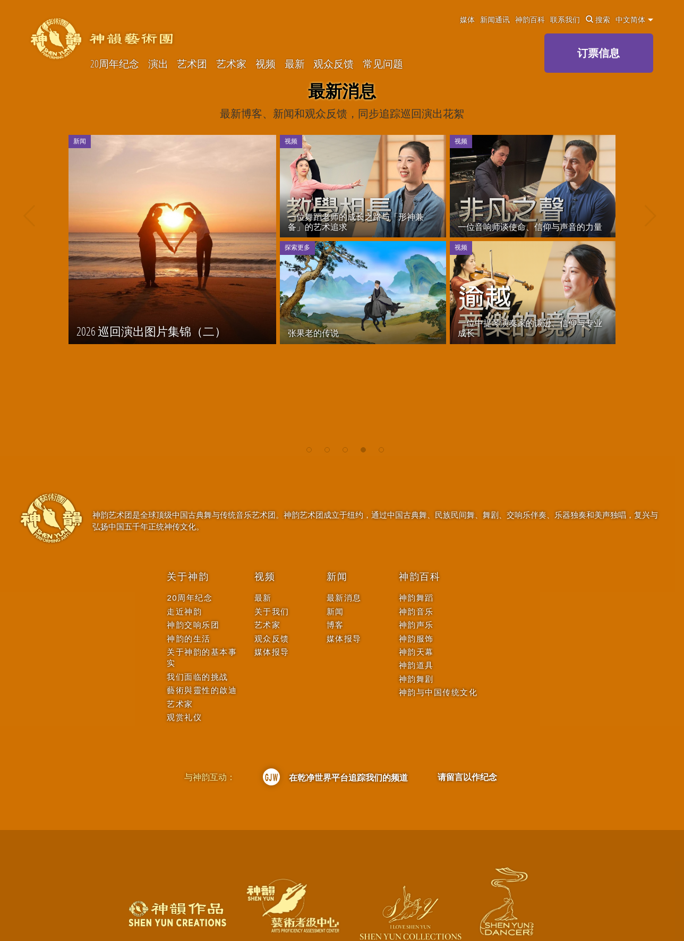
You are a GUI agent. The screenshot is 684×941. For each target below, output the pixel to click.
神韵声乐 (416, 624)
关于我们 (271, 611)
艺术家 (231, 63)
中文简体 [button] (634, 19)
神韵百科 (530, 19)
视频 (265, 63)
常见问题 (383, 63)
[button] (309, 445)
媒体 (467, 19)
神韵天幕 (416, 651)
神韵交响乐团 (193, 624)
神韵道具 (416, 665)
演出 (158, 63)
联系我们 (565, 19)
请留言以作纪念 (467, 777)
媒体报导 (271, 651)
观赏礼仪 (184, 717)
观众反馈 (333, 63)
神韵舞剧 (416, 678)
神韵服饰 (416, 638)
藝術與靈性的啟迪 (202, 690)
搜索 (598, 19)
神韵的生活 (189, 638)
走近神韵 (184, 611)
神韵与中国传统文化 (438, 692)
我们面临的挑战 (197, 676)
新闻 (337, 576)
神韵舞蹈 (416, 597)
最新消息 (344, 597)
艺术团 (192, 63)
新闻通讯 (495, 19)
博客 (335, 624)
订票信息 (598, 53)
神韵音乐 (416, 611)
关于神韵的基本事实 (202, 657)
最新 (295, 63)
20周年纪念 (114, 63)
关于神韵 (188, 576)
